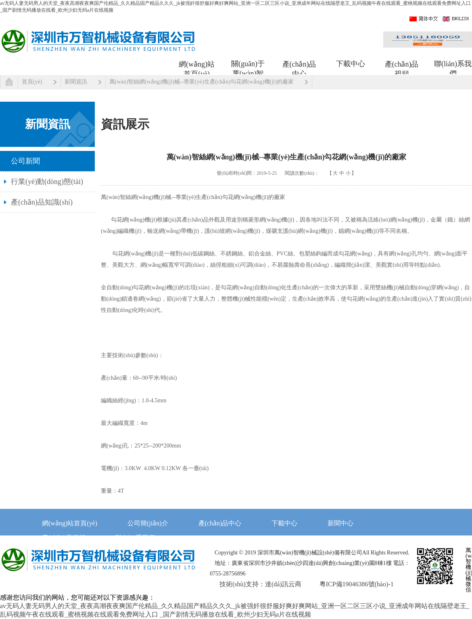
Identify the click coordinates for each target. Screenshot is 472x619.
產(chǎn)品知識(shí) (42, 202)
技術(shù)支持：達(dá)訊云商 (260, 584)
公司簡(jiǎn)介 (147, 523)
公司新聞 (25, 161)
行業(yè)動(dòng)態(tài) (47, 182)
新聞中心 (340, 523)
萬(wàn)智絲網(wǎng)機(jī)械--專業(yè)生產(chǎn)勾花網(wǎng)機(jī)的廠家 (201, 82)
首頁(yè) (32, 82)
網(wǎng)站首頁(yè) (197, 67)
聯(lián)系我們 (453, 67)
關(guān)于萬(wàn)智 (248, 67)
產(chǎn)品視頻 (402, 67)
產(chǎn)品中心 (299, 67)
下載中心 (350, 64)
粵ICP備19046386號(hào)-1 (357, 584)
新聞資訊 (76, 82)
